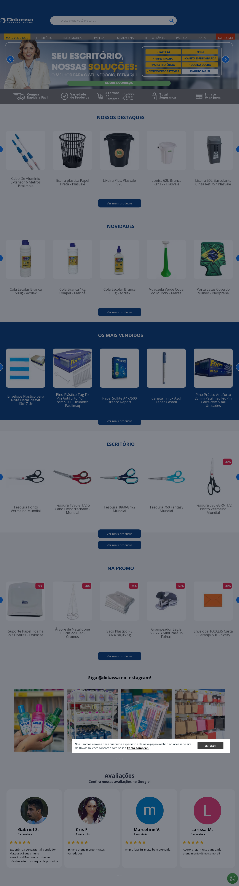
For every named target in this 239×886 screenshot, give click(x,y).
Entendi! (210, 745)
